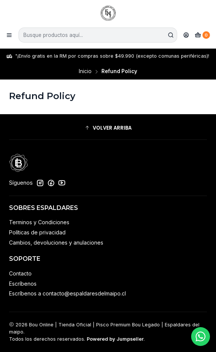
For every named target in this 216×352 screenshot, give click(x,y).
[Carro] (202, 35)
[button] (108, 127)
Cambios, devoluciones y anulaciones (56, 242)
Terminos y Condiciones (39, 222)
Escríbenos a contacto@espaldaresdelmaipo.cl (67, 293)
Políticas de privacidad (37, 232)
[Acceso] (186, 35)
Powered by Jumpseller (115, 339)
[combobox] (97, 35)
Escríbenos (23, 283)
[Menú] (9, 35)
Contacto (20, 273)
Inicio (85, 71)
